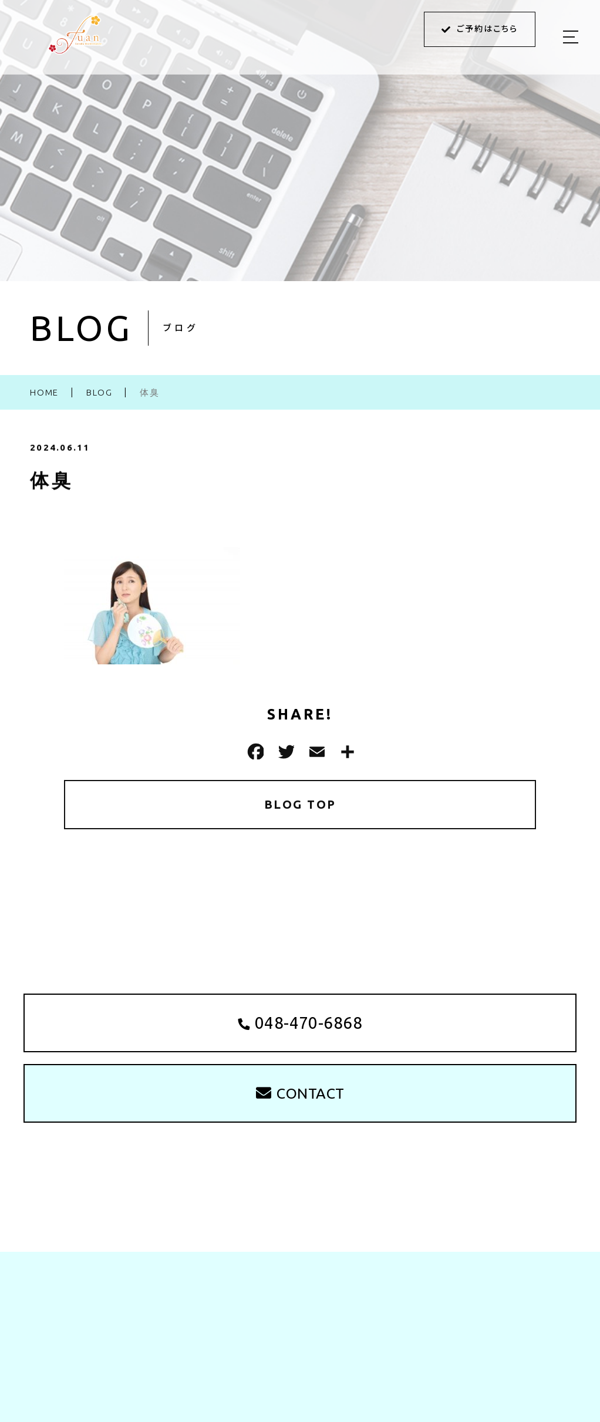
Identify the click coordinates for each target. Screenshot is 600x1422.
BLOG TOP (300, 804)
